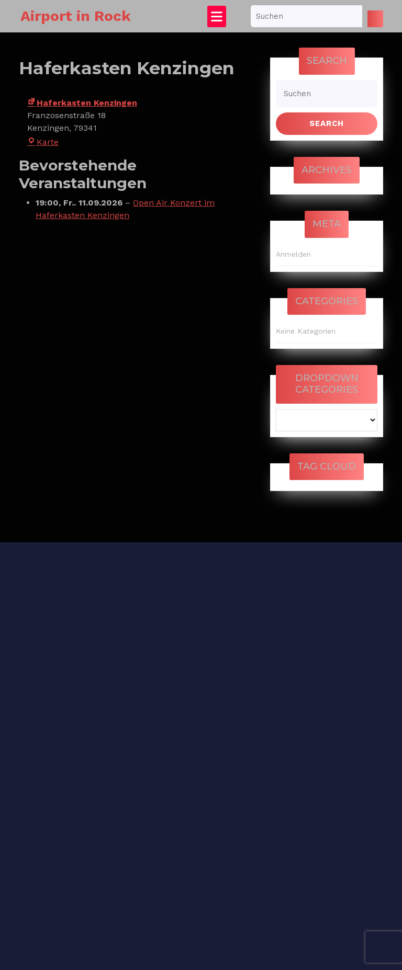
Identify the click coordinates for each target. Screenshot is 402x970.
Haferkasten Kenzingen (82, 103)
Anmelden (293, 254)
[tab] (216, 16)
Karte (43, 142)
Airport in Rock (75, 16)
